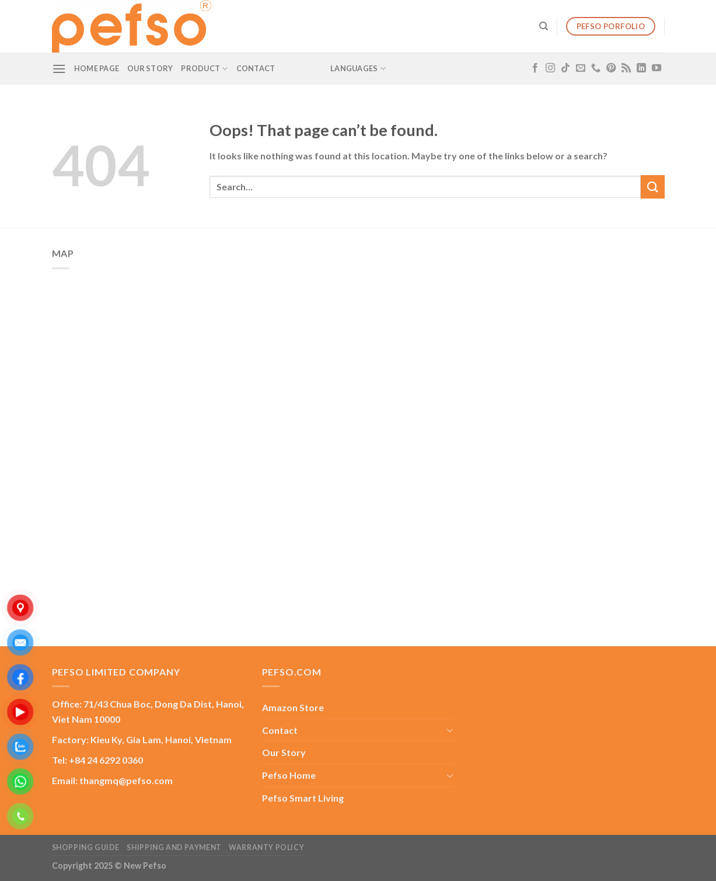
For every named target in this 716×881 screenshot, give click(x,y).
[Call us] (595, 68)
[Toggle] (450, 730)
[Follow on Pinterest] (611, 68)
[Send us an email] (580, 68)
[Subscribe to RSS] (626, 68)
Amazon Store (293, 707)
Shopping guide (86, 847)
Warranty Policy (266, 847)
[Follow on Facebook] (535, 68)
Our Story (150, 68)
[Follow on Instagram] (550, 68)
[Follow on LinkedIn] (641, 68)
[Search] (543, 26)
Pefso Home (289, 775)
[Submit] (652, 186)
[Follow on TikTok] (565, 68)
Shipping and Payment (174, 847)
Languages (358, 68)
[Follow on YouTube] (656, 68)
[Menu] (59, 68)
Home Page (96, 68)
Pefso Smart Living (303, 797)
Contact (255, 68)
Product (204, 68)
